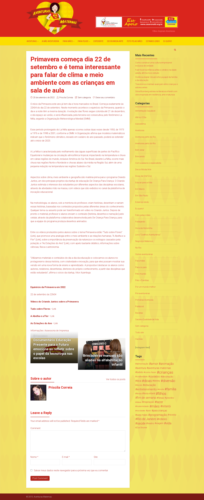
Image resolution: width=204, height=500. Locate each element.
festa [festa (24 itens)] (139, 393)
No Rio (138, 248)
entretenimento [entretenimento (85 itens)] (147, 389)
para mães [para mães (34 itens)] (142, 414)
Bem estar (139, 150)
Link (33, 236)
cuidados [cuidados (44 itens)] (155, 376)
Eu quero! (167, 41)
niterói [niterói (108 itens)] (166, 406)
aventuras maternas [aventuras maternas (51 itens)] (159, 368)
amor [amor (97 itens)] (154, 364)
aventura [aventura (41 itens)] (141, 368)
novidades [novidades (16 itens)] (140, 410)
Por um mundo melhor (145, 287)
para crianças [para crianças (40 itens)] (160, 410)
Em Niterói (139, 189)
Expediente (98, 41)
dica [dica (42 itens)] (139, 380)
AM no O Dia (140, 117)
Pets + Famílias (142, 280)
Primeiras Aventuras (144, 300)
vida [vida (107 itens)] (168, 423)
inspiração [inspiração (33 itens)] (149, 402)
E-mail (66, 457)
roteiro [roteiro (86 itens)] (163, 419)
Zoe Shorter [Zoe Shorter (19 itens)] (141, 427)
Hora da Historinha (143, 228)
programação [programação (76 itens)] (158, 415)
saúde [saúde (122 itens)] (141, 423)
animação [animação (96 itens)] (167, 364)
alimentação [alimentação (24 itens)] (142, 364)
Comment (35, 428)
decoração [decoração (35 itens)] (167, 376)
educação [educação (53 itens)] (150, 385)
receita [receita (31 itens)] (172, 414)
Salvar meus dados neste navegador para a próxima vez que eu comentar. (71, 470)
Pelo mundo (140, 274)
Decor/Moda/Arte (115, 41)
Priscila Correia (66, 97)
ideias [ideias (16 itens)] (138, 402)
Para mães (68, 41)
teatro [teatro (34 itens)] (151, 423)
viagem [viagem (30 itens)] (159, 423)
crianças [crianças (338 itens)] (166, 372)
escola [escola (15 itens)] (161, 389)
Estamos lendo (153, 41)
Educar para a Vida (143, 182)
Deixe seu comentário (105, 97)
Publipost (139, 306)
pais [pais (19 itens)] (149, 410)
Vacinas (139, 339)
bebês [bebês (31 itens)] (140, 372)
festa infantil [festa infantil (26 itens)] (149, 393)
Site (96, 457)
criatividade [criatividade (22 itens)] (142, 376)
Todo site (139, 332)
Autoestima (140, 124)
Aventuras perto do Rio (145, 137)
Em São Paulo (141, 195)
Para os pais (141, 267)
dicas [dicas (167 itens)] (148, 381)
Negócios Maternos (144, 241)
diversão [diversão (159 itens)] (169, 381)
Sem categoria (84, 97)
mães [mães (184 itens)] (155, 406)
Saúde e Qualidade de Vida (147, 319)
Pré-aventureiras (142, 293)
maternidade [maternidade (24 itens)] (143, 406)
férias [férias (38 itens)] (161, 397)
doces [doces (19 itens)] (139, 385)
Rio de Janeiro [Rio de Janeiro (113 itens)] (146, 419)
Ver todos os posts (115, 379)
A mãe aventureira (50, 41)
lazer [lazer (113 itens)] (160, 402)
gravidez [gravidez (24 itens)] (170, 398)
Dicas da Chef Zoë (143, 176)
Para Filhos (83, 41)
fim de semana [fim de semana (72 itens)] (146, 397)
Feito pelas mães (134, 41)
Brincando (140, 156)
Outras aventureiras (144, 254)
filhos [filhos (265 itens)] (162, 393)
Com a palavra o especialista (148, 163)
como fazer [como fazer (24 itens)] (150, 372)
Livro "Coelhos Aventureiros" (148, 235)
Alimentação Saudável (145, 111)
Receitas (139, 313)
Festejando (140, 222)
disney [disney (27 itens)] (157, 380)
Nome (34, 457)
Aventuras (32, 41)
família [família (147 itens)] (171, 389)
